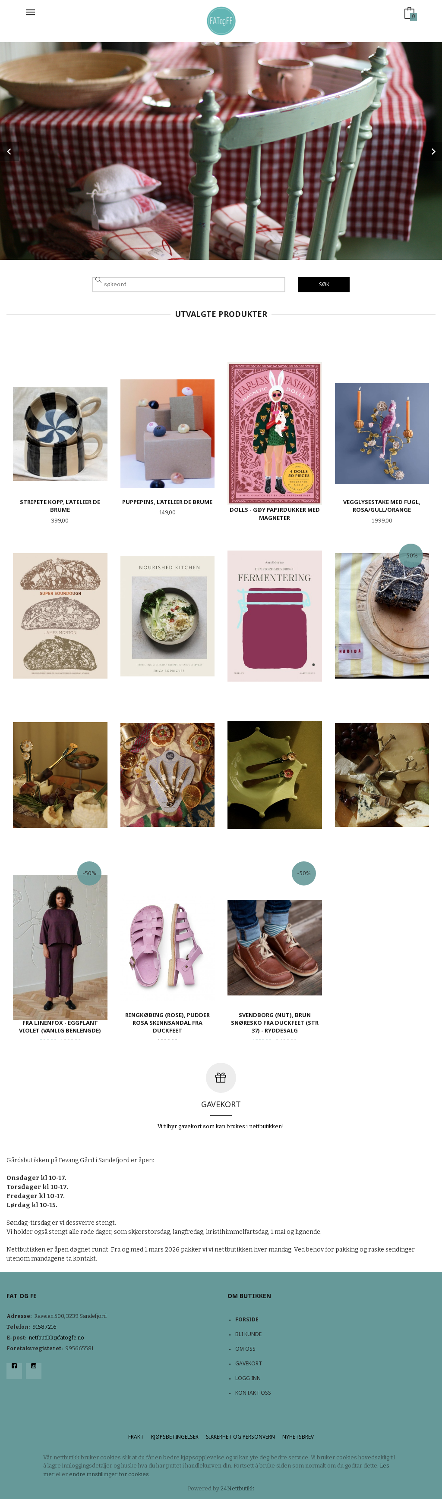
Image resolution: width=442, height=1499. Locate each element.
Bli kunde (248, 1334)
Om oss (245, 1348)
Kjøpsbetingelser (175, 1436)
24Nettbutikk (237, 1488)
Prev (9, 151)
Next (432, 151)
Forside (247, 1319)
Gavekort (248, 1363)
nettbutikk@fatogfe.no (56, 1338)
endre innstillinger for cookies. (109, 1474)
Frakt (136, 1436)
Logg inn (248, 1378)
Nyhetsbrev (298, 1436)
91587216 (44, 1327)
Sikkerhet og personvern (240, 1436)
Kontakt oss (253, 1392)
